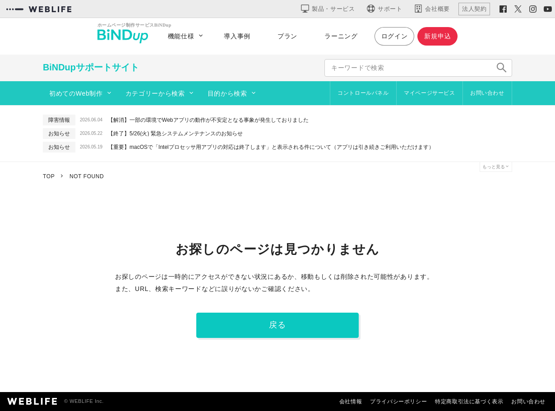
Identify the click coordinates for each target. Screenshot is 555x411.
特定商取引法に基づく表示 (469, 401)
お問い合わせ (487, 93)
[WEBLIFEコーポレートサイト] (39, 9)
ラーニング (341, 36)
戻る (277, 324)
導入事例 (237, 36)
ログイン (394, 36)
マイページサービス (429, 93)
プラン (287, 36)
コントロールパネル (363, 93)
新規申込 (437, 36)
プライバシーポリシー (398, 401)
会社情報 (350, 401)
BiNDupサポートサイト (91, 67)
